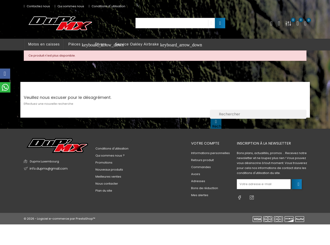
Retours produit (202, 160)
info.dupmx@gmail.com (47, 169)
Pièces (79, 44)
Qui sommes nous (69, 6)
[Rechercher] (258, 114)
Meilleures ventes (108, 176)
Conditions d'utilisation (111, 148)
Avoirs (195, 174)
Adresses (198, 181)
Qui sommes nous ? (110, 155)
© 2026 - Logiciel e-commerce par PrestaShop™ (59, 216)
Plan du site (103, 190)
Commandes (201, 167)
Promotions (103, 162)
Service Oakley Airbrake (142, 44)
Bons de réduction (204, 188)
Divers (101, 44)
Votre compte (205, 143)
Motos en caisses (44, 44)
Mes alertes (199, 195)
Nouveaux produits (109, 169)
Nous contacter (106, 183)
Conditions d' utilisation (107, 6)
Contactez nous (37, 6)
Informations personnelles (210, 153)
